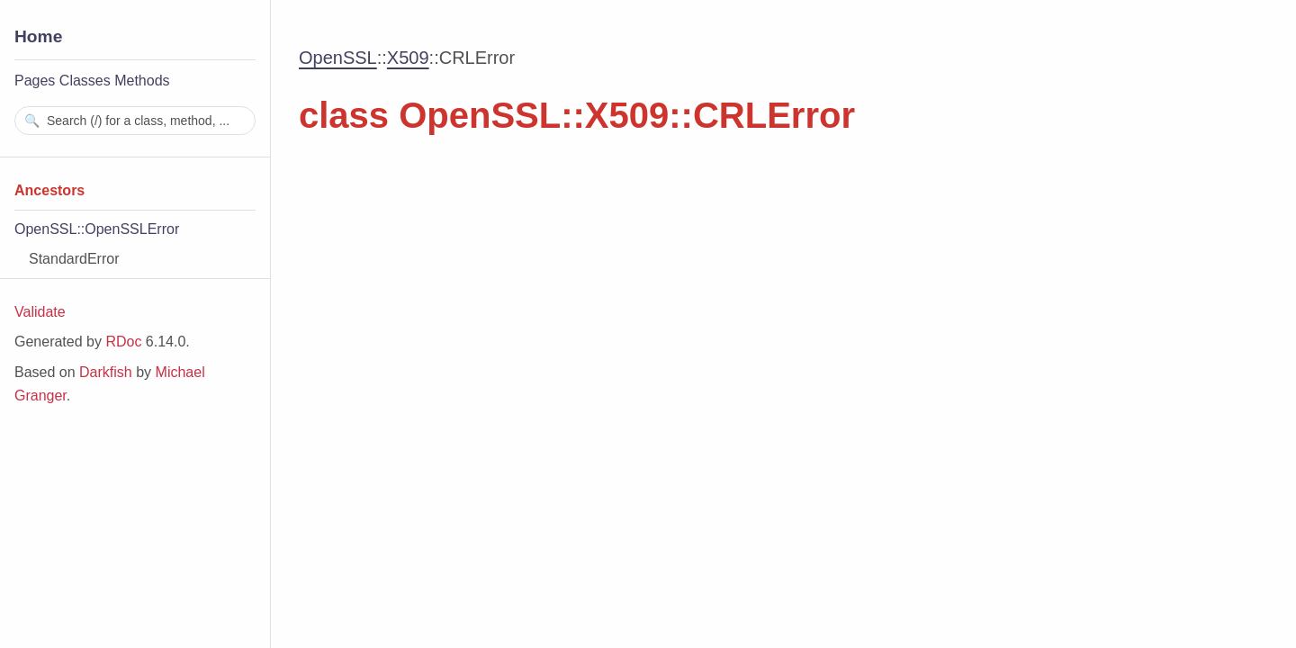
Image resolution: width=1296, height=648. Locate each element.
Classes (85, 80)
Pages (34, 80)
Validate (40, 312)
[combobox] (135, 120)
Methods (141, 80)
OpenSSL (338, 58)
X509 (408, 58)
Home (38, 36)
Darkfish (105, 372)
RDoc (123, 341)
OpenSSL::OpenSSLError (96, 229)
